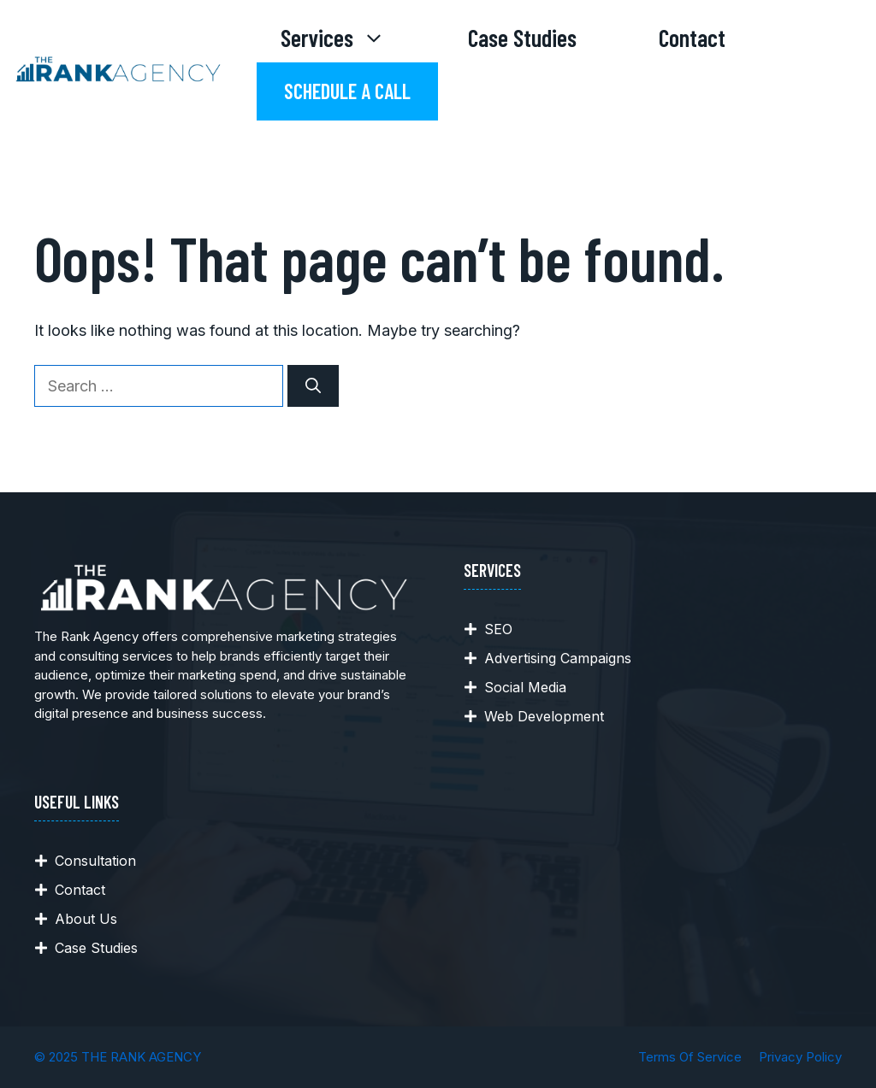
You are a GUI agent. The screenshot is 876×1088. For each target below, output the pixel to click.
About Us (86, 918)
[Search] (313, 386)
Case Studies (522, 37)
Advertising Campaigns (557, 658)
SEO (498, 629)
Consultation (95, 860)
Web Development (544, 716)
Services (354, 38)
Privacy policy (800, 1057)
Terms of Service (690, 1057)
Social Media (525, 687)
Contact (692, 37)
